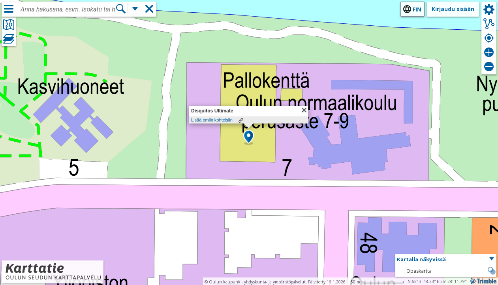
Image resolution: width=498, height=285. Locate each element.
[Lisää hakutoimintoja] (135, 8)
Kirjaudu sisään (453, 9)
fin (417, 9)
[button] (248, 137)
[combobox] (68, 9)
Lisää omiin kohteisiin (212, 120)
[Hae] (121, 8)
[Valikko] (8, 8)
